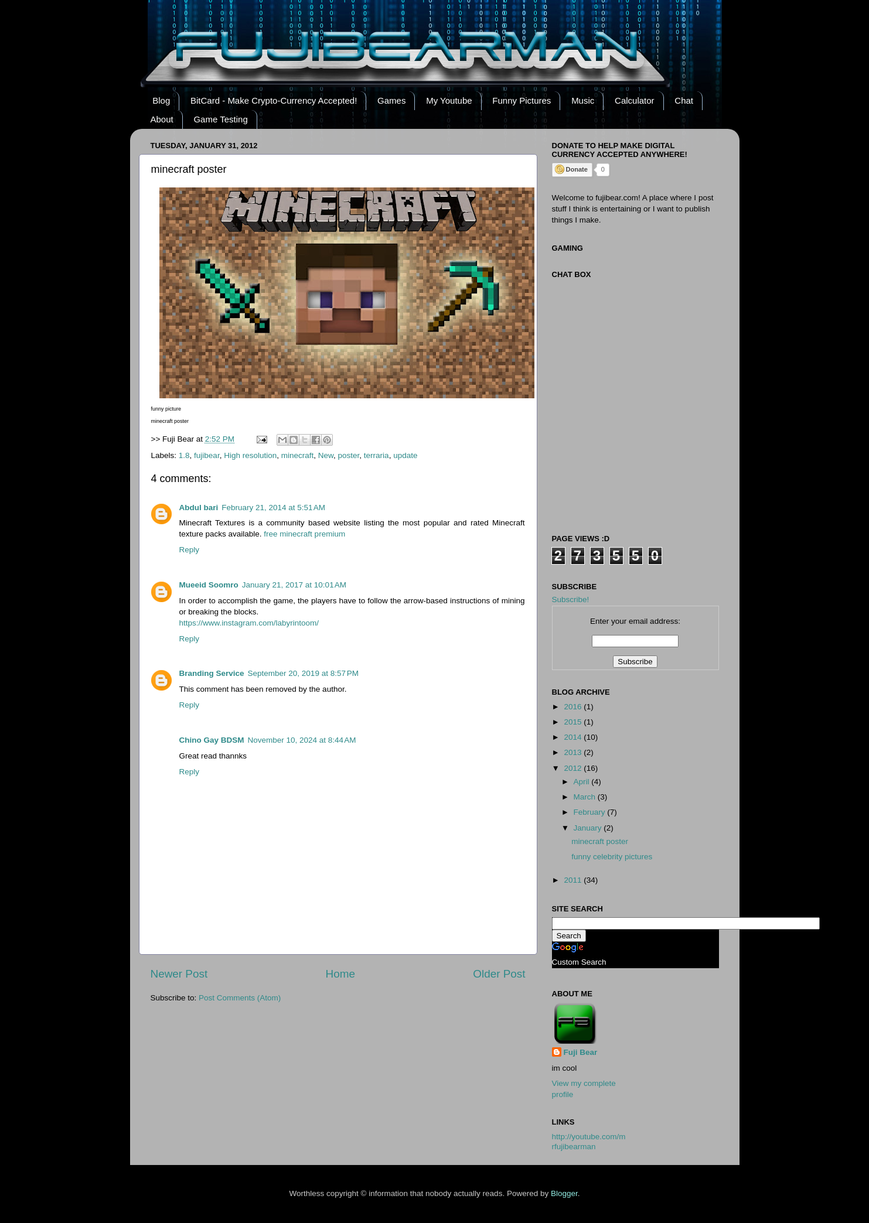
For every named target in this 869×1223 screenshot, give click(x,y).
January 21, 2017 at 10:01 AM (294, 584)
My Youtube (449, 100)
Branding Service (211, 673)
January (589, 828)
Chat (683, 100)
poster (349, 455)
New (325, 455)
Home (340, 974)
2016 (574, 706)
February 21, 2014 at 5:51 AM (273, 507)
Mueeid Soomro (208, 584)
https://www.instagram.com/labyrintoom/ (249, 623)
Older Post (499, 974)
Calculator (635, 100)
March (586, 796)
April (583, 781)
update (405, 455)
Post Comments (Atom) (240, 997)
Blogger (564, 1193)
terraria (376, 455)
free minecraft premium (304, 533)
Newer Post (179, 974)
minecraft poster (599, 841)
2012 (574, 768)
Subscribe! (570, 599)
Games (391, 100)
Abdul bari (199, 507)
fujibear (207, 455)
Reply (189, 549)
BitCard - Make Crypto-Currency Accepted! (273, 100)
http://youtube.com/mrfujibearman (589, 1141)
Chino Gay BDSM (211, 740)
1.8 (184, 455)
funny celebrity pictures (611, 856)
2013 (574, 752)
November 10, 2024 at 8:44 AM (302, 740)
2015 (574, 722)
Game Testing (220, 119)
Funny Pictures (521, 100)
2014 (574, 737)
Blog (161, 100)
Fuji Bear (581, 1052)
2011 (574, 880)
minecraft (297, 455)
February (591, 812)
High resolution (250, 455)
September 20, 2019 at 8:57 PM (303, 673)
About (162, 119)
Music (582, 100)
